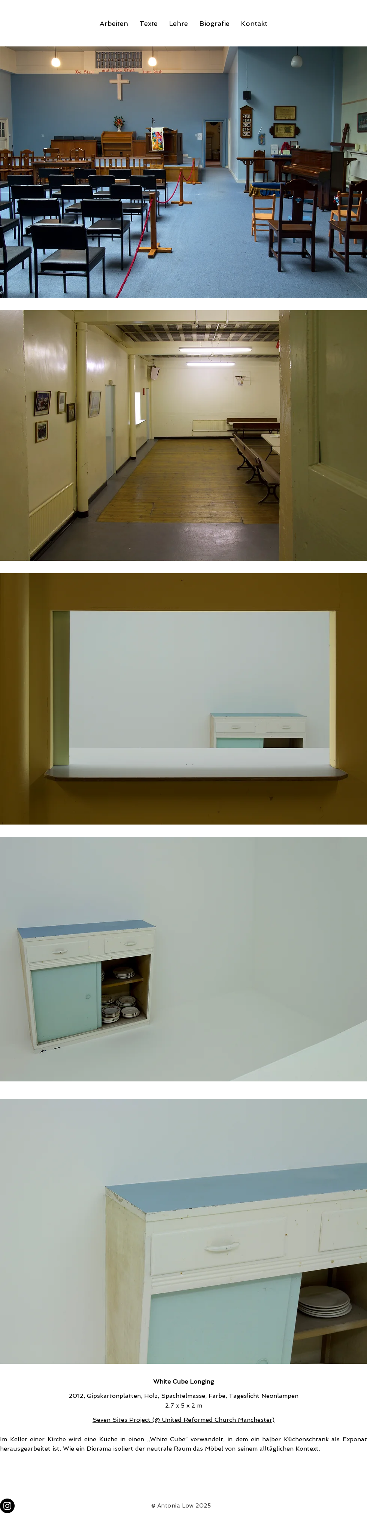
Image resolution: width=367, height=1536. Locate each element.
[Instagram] (7, 1506)
